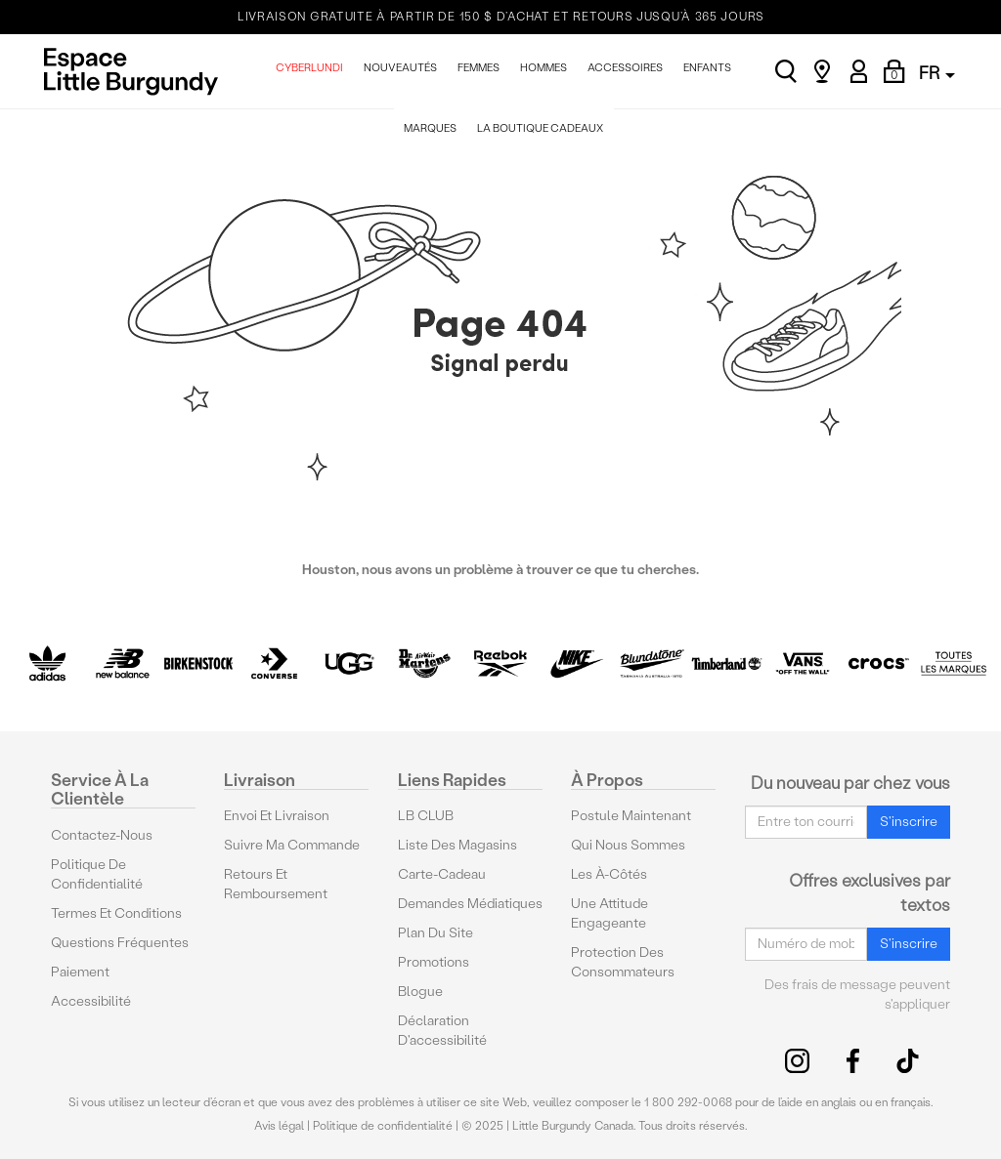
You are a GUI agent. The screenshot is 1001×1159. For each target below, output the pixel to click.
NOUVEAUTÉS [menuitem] (400, 68)
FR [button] (937, 72)
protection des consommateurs (623, 962)
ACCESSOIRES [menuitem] (625, 68)
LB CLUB (426, 815)
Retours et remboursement (275, 884)
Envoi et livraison (276, 815)
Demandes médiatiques (470, 903)
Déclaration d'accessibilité (442, 1031)
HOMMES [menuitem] (543, 68)
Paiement (80, 972)
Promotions (433, 962)
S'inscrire (908, 821)
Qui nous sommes (628, 845)
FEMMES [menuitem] (478, 68)
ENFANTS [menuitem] (707, 68)
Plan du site (435, 933)
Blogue (420, 991)
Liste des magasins (457, 845)
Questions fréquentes (120, 942)
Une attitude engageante (609, 913)
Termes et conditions (116, 913)
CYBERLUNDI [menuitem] (309, 68)
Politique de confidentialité (97, 874)
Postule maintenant (631, 815)
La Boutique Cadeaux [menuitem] (540, 128)
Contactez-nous (101, 835)
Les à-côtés (609, 874)
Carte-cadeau (442, 874)
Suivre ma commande (292, 845)
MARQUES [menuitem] (430, 128)
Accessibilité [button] (91, 1001)
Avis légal (279, 1126)
